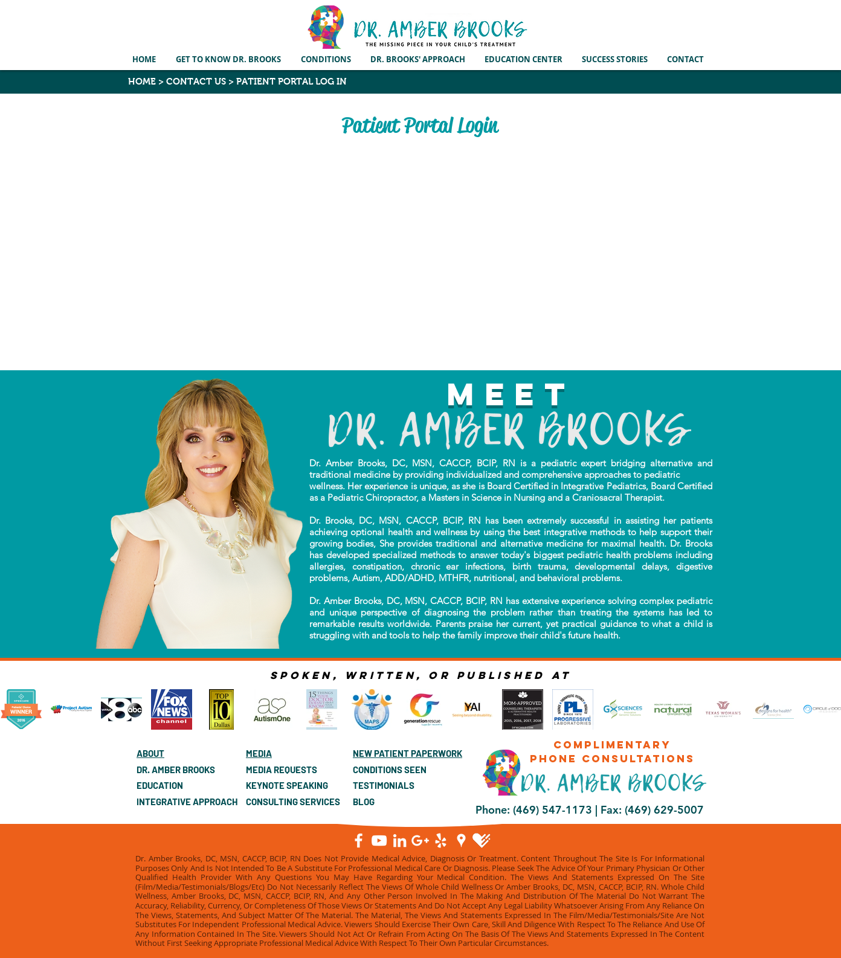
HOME (142, 81)
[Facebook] (358, 840)
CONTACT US (196, 81)
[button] (326, 59)
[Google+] (420, 840)
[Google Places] (461, 840)
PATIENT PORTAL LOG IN (290, 81)
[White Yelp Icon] (440, 840)
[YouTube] (379, 840)
